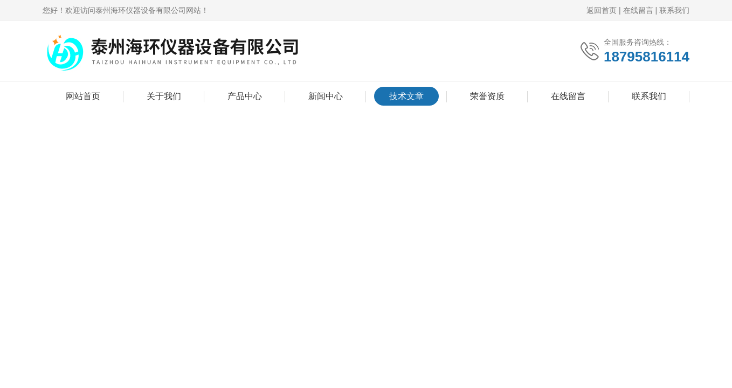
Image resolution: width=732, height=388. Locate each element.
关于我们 (164, 96)
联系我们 (674, 10)
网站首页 (83, 96)
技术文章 (406, 96)
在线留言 (638, 10)
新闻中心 (325, 96)
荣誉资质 (487, 96)
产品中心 (244, 96)
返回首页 (601, 10)
